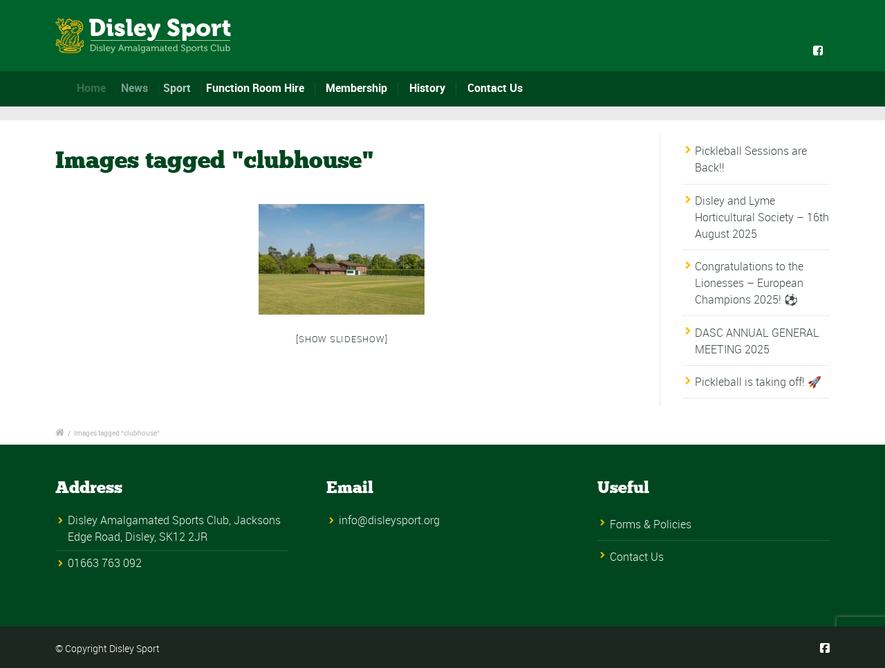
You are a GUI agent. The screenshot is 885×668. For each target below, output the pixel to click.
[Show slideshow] (341, 339)
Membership (356, 87)
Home (95, 87)
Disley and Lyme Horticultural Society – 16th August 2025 (762, 217)
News (138, 87)
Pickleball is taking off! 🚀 (758, 381)
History (427, 87)
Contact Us (495, 87)
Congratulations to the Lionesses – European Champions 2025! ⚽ (749, 283)
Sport (181, 87)
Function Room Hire (259, 87)
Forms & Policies (650, 524)
